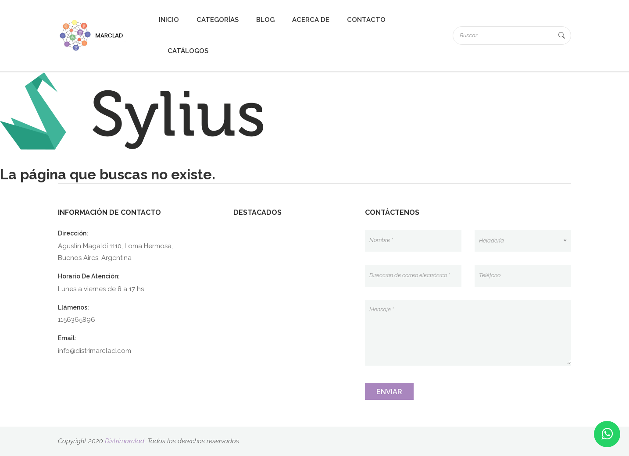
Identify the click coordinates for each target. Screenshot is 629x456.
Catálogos (188, 51)
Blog (265, 20)
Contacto (366, 20)
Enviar (389, 392)
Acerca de (310, 20)
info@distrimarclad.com (94, 351)
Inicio (169, 20)
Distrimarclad (124, 441)
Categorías (218, 20)
